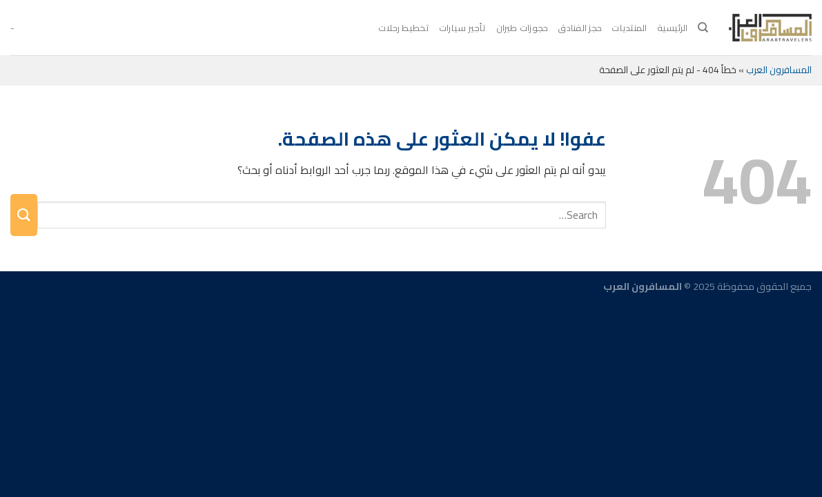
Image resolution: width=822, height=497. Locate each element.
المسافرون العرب (779, 70)
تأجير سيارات (463, 27)
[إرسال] (23, 215)
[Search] (703, 27)
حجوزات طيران (522, 27)
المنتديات (629, 27)
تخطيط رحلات (403, 27)
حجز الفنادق (580, 27)
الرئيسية (672, 27)
